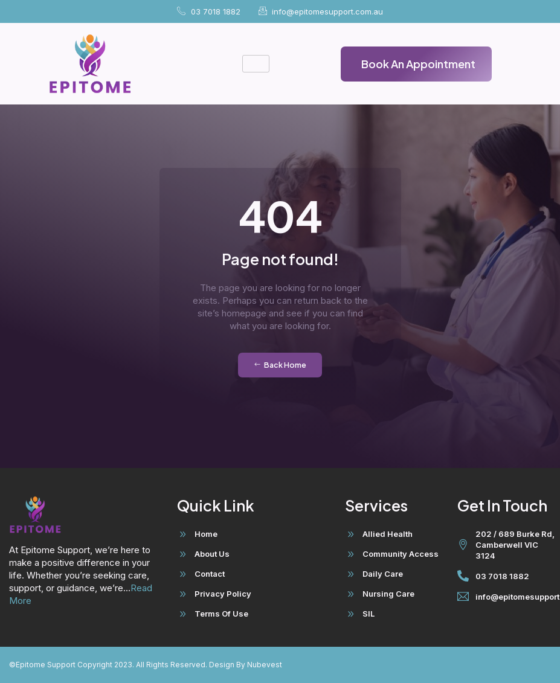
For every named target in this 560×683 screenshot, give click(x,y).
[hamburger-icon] (255, 63)
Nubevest (263, 664)
